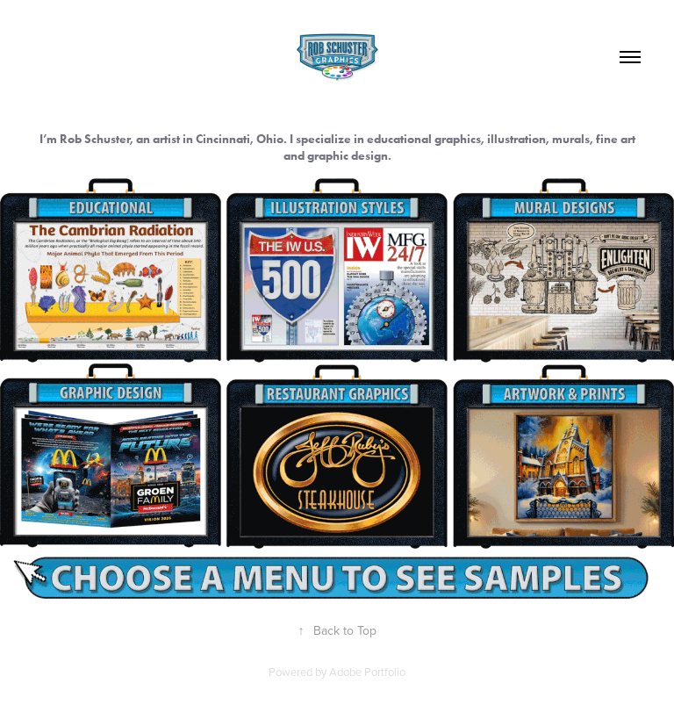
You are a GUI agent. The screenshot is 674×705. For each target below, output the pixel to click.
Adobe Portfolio (367, 672)
